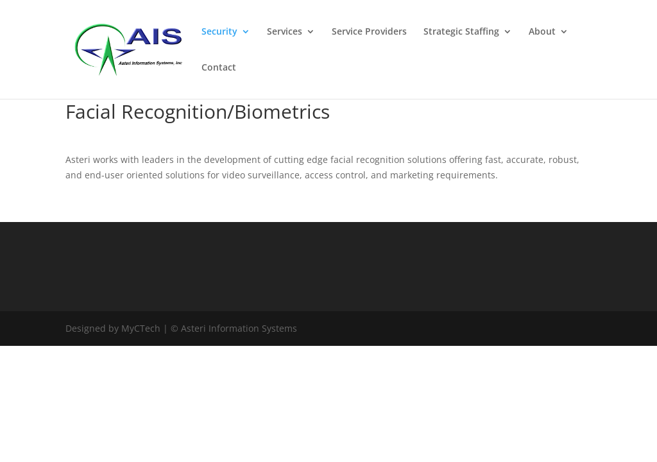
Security (219, 32)
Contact (218, 68)
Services (284, 32)
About (542, 32)
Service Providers (369, 32)
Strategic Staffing (461, 32)
